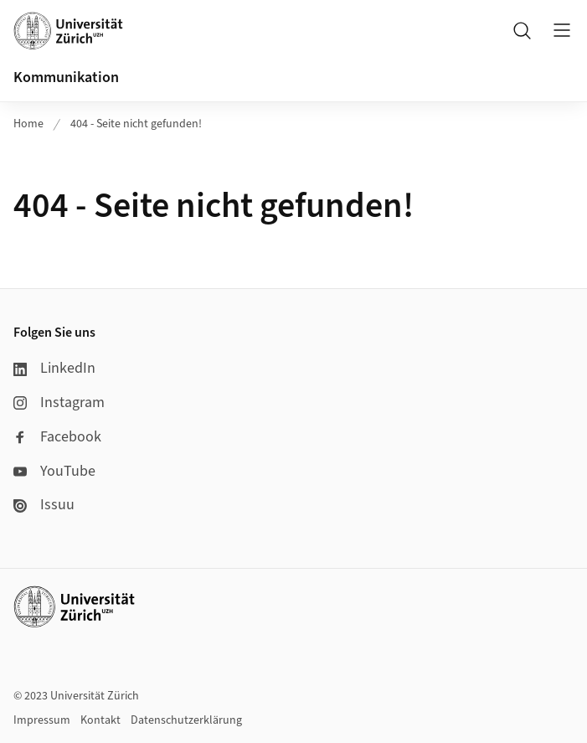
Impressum (41, 720)
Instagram (59, 402)
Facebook (57, 436)
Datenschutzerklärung (186, 720)
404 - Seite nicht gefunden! (136, 124)
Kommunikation (66, 77)
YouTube (54, 471)
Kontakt (100, 720)
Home (28, 124)
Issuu (44, 504)
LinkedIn (54, 368)
